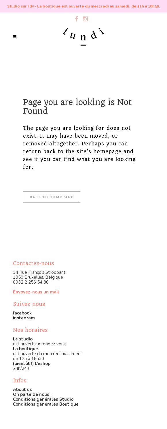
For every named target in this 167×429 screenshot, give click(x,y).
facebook (22, 313)
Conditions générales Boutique (46, 404)
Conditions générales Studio (43, 399)
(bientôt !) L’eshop (31, 363)
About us (22, 389)
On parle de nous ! (32, 394)
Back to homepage (52, 197)
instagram (24, 318)
